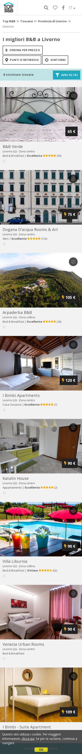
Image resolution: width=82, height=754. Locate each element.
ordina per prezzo (22, 50)
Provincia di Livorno (52, 21)
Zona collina (27, 317)
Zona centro (27, 151)
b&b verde (13, 146)
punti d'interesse (22, 60)
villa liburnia (15, 561)
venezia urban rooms (23, 644)
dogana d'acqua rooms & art (30, 229)
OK (41, 749)
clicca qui (28, 739)
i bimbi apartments (21, 395)
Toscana (26, 21)
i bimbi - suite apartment (27, 727)
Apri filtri (67, 75)
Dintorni (55, 60)
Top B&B (9, 21)
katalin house (16, 478)
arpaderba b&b (17, 312)
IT (72, 7)
